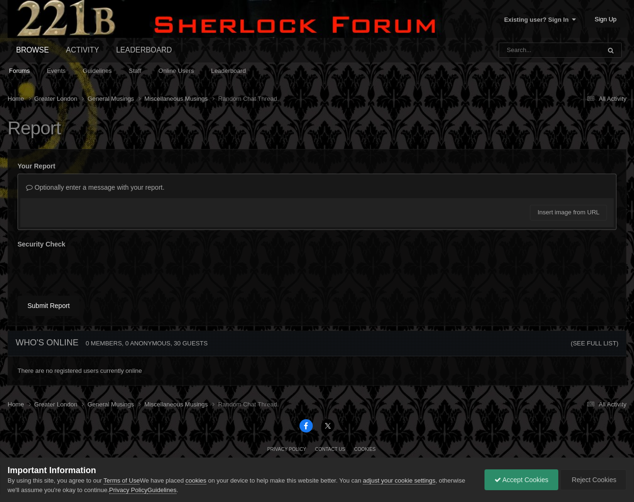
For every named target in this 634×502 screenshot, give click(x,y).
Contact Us (330, 449)
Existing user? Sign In (540, 19)
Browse (32, 50)
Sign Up (605, 19)
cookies (195, 480)
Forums (19, 70)
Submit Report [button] (48, 305)
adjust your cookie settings (399, 480)
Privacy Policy (286, 449)
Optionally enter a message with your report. (95, 187)
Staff (135, 70)
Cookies (365, 449)
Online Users (176, 70)
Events (56, 70)
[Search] (525, 50)
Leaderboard (228, 70)
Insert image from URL (568, 212)
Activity (82, 50)
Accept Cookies (521, 480)
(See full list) (594, 343)
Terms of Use (122, 480)
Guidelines (97, 70)
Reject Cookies (593, 480)
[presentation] (89, 270)
